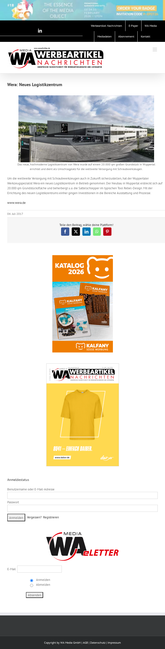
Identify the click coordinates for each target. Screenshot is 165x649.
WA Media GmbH (70, 642)
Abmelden (42, 585)
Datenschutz (97, 642)
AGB (85, 642)
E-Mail (11, 569)
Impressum (114, 642)
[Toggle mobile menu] (155, 49)
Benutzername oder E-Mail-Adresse (31, 489)
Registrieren (51, 517)
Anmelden (42, 580)
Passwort (13, 502)
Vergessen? (34, 517)
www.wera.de (16, 203)
